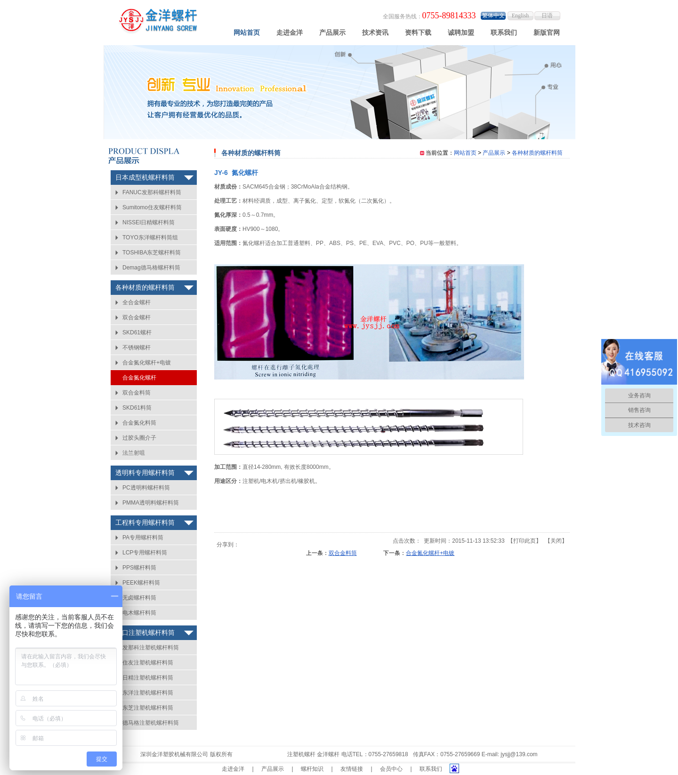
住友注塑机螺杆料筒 (147, 662)
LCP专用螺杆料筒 (144, 552)
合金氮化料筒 (139, 422)
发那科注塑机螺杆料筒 (150, 647)
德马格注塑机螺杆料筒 (150, 723)
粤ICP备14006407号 (259, 754)
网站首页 (247, 32)
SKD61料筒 (137, 407)
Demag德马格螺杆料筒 (151, 267)
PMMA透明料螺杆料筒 (150, 502)
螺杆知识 (312, 769)
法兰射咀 (133, 453)
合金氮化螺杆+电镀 (146, 362)
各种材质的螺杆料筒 (145, 287)
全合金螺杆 (136, 302)
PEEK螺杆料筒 (141, 582)
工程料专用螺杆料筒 (145, 522)
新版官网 (546, 32)
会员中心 (391, 769)
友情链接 (351, 769)
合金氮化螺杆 (139, 377)
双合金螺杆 (136, 317)
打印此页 (524, 541)
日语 (547, 15)
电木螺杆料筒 (139, 612)
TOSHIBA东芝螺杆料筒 (151, 252)
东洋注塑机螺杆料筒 (147, 692)
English (520, 15)
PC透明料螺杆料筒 (146, 487)
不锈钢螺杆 (136, 347)
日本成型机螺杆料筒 (145, 177)
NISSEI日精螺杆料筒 (148, 222)
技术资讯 (375, 32)
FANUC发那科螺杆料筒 (151, 192)
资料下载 (418, 32)
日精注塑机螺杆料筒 (147, 677)
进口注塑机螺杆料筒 (145, 632)
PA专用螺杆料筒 (142, 537)
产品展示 (332, 32)
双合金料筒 (136, 392)
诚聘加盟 (461, 32)
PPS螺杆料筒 (139, 567)
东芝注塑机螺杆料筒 (147, 707)
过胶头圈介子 (139, 438)
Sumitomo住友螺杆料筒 (152, 207)
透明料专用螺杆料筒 (145, 472)
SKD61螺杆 (137, 332)
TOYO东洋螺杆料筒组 (150, 237)
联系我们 (504, 32)
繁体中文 (493, 15)
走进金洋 (289, 32)
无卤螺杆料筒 (139, 597)
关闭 (556, 541)
